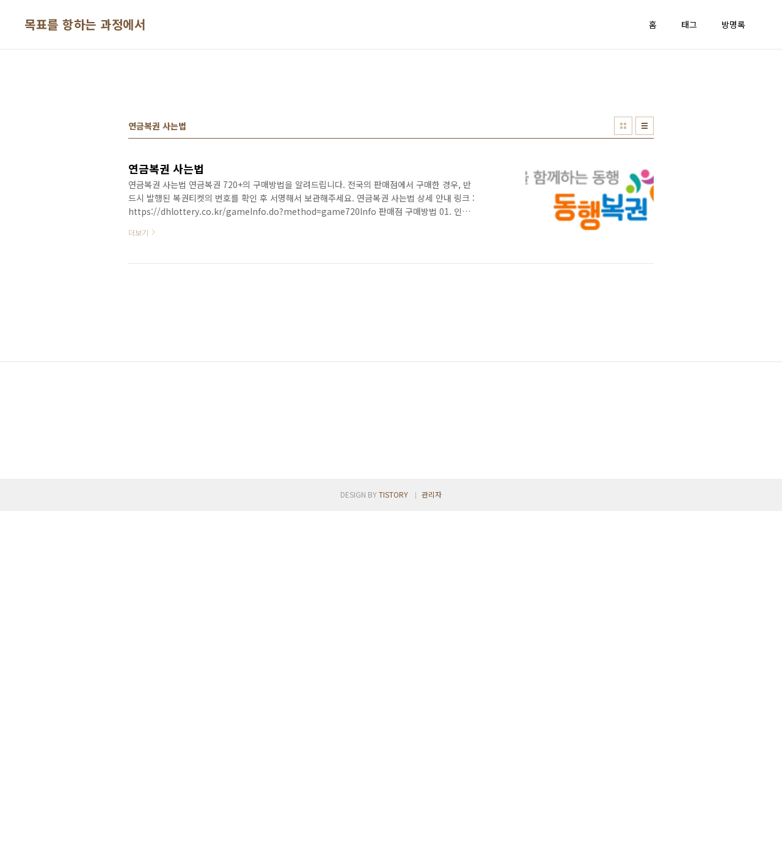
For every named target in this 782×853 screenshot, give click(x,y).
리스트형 (644, 297)
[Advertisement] (391, 153)
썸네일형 (623, 297)
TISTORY (393, 836)
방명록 (733, 24)
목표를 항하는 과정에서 (84, 24)
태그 (689, 24)
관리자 (432, 836)
